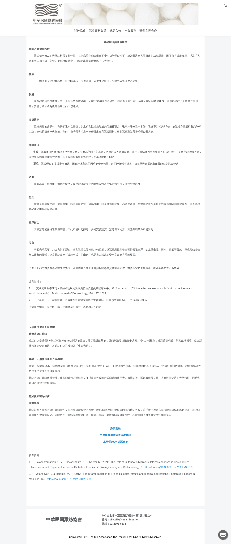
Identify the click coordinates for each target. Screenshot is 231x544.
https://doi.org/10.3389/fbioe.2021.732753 (168, 467)
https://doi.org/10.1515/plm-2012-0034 (69, 479)
